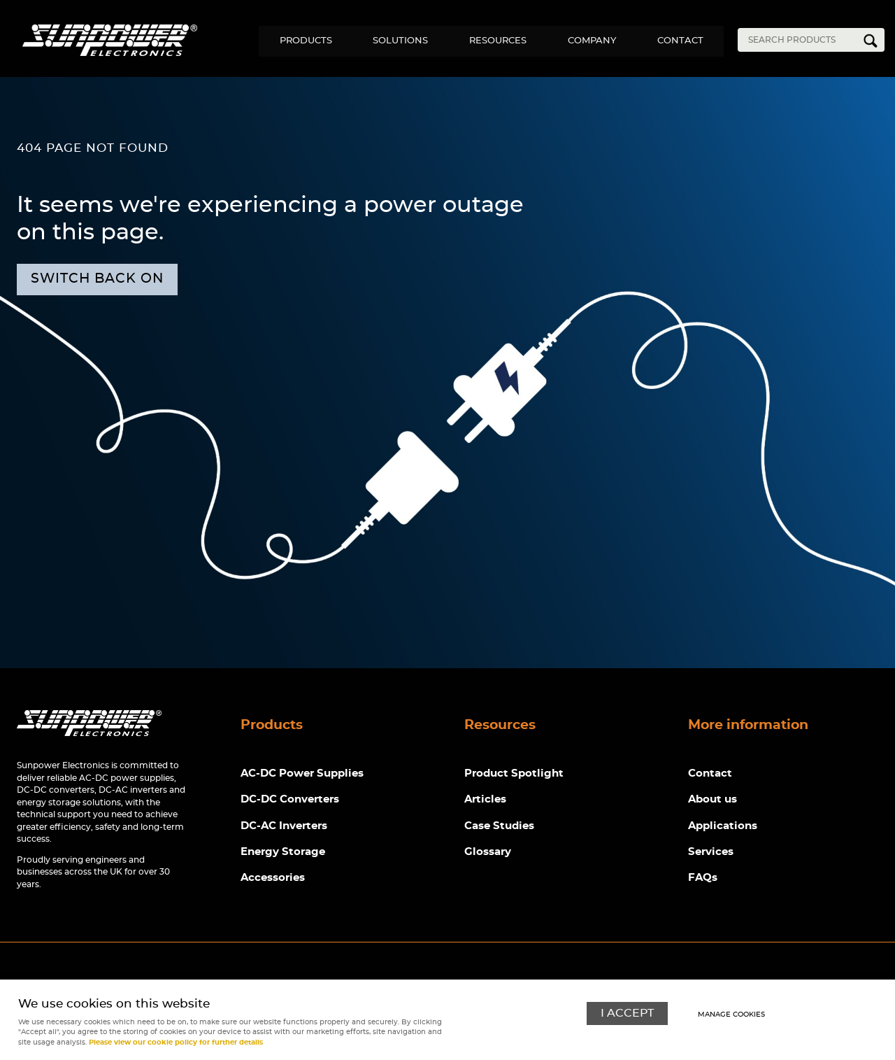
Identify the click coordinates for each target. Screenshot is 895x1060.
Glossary (487, 852)
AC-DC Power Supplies (302, 773)
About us (712, 800)
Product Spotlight (514, 773)
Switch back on (97, 278)
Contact (680, 40)
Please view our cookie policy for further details (176, 1042)
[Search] (801, 40)
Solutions (397, 40)
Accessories (273, 878)
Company (590, 40)
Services (710, 852)
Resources (495, 40)
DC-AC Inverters (284, 826)
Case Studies (499, 826)
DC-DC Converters (290, 800)
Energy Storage (283, 852)
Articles (485, 800)
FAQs (702, 878)
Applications (722, 826)
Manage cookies (731, 1014)
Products (301, 40)
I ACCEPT (627, 1013)
